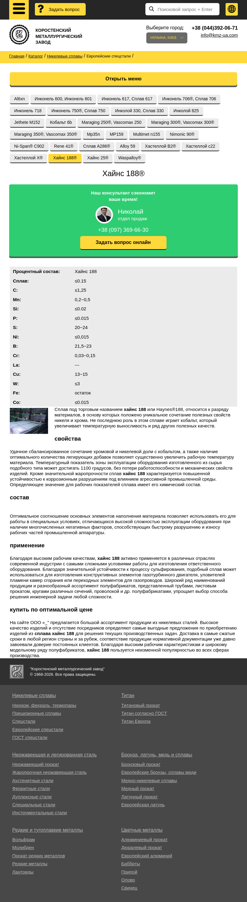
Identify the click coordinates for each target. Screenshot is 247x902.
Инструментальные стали (39, 812)
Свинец (129, 887)
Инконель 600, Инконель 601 (63, 98)
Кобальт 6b (61, 122)
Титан (127, 695)
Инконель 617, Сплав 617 (127, 98)
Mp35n (93, 134)
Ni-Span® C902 (29, 146)
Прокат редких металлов (38, 855)
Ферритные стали (31, 788)
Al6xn (19, 98)
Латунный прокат (139, 796)
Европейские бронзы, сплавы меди (158, 772)
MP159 (116, 134)
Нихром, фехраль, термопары (44, 705)
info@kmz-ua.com (219, 35)
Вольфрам (23, 839)
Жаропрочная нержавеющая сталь (49, 772)
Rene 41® (63, 146)
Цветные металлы (142, 830)
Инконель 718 (28, 110)
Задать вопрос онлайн (123, 242)
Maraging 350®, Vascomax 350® (45, 134)
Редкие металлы (29, 863)
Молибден (23, 847)
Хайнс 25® (97, 157)
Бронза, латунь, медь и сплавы (156, 754)
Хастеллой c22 (200, 146)
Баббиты (130, 863)
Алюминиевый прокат (144, 839)
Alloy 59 (127, 146)
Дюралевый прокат (141, 847)
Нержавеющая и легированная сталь (54, 754)
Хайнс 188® (65, 157)
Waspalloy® (129, 157)
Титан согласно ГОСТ (144, 713)
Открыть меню (124, 78)
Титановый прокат (140, 705)
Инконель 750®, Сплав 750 (78, 110)
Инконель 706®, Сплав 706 (189, 98)
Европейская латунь (143, 804)
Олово (128, 879)
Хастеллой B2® (160, 146)
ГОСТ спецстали (29, 737)
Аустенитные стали (33, 780)
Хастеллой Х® (28, 157)
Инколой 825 (186, 110)
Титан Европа (136, 721)
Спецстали (23, 721)
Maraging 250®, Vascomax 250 (111, 122)
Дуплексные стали (32, 796)
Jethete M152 (27, 122)
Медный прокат (137, 788)
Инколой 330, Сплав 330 (139, 110)
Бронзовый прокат (140, 764)
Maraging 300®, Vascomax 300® (182, 122)
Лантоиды (22, 871)
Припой (129, 871)
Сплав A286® (96, 146)
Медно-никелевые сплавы (149, 780)
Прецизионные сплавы (36, 713)
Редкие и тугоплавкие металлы (47, 830)
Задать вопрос (64, 9)
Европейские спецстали (37, 729)
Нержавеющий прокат (35, 764)
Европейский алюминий (146, 855)
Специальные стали (33, 804)
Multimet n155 (146, 134)
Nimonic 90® (182, 134)
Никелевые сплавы (34, 695)
